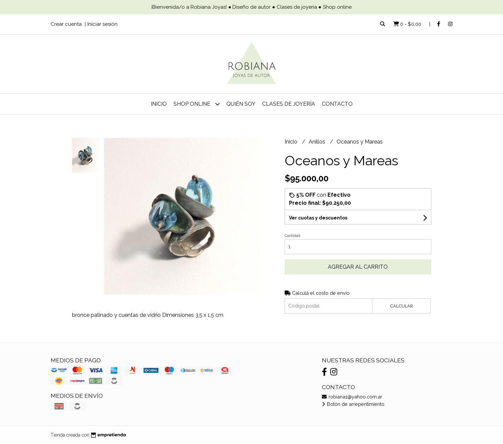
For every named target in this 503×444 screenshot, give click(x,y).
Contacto (337, 104)
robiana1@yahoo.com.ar (352, 396)
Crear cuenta (66, 24)
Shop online (196, 104)
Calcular (401, 305)
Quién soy (241, 104)
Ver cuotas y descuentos (318, 217)
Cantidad (292, 236)
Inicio (159, 104)
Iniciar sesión (102, 24)
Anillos (318, 142)
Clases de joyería (288, 104)
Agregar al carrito (358, 267)
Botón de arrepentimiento (353, 404)
